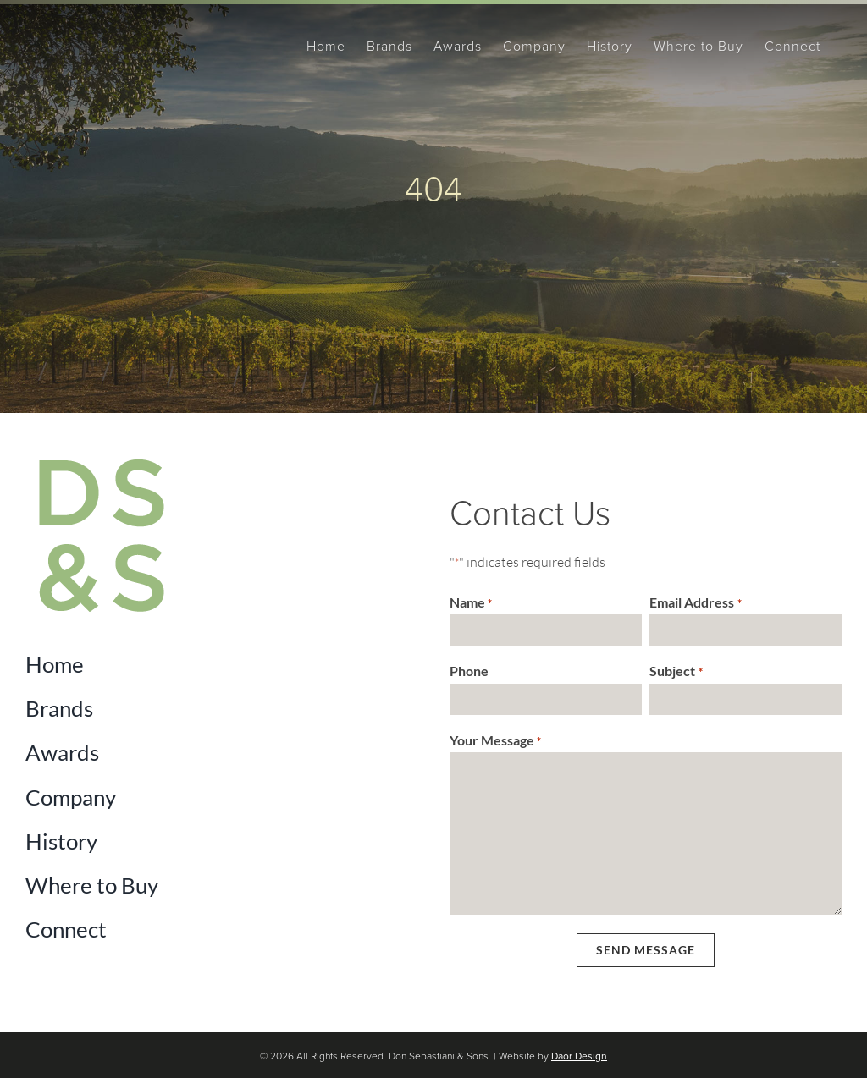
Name (471, 603)
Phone (469, 671)
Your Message (495, 741)
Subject (675, 672)
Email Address (695, 603)
